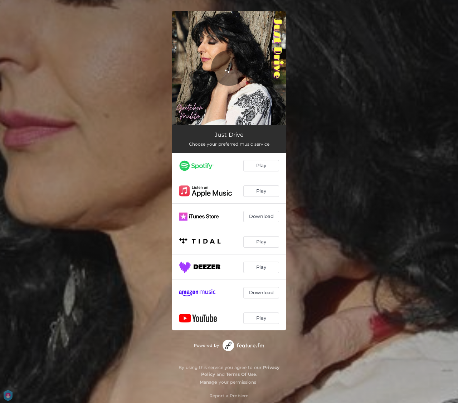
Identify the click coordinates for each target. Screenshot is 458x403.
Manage (208, 382)
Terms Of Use (241, 374)
